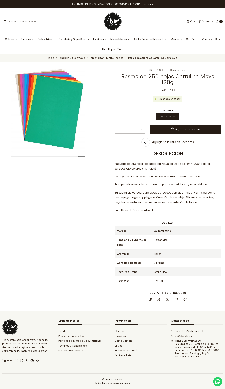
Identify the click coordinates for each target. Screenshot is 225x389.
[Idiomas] (191, 21)
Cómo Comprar (124, 340)
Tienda (62, 331)
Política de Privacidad (71, 350)
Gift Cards (192, 39)
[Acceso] (206, 21)
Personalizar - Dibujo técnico (107, 58)
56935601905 (181, 336)
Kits (217, 39)
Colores (11, 39)
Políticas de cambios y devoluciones (79, 340)
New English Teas (112, 49)
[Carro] (219, 21)
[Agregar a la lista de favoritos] (167, 142)
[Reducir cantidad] (118, 129)
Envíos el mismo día (126, 350)
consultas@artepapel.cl (187, 331)
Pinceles (27, 39)
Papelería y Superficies (74, 39)
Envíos (118, 345)
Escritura (100, 39)
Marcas (176, 39)
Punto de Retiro (124, 355)
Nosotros (120, 336)
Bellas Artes (46, 39)
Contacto (120, 331)
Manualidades (120, 39)
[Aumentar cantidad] (142, 129)
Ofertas (207, 39)
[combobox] (22, 21)
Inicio (51, 58)
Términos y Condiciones (72, 345)
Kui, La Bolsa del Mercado (150, 39)
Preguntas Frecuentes (71, 336)
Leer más (148, 4)
